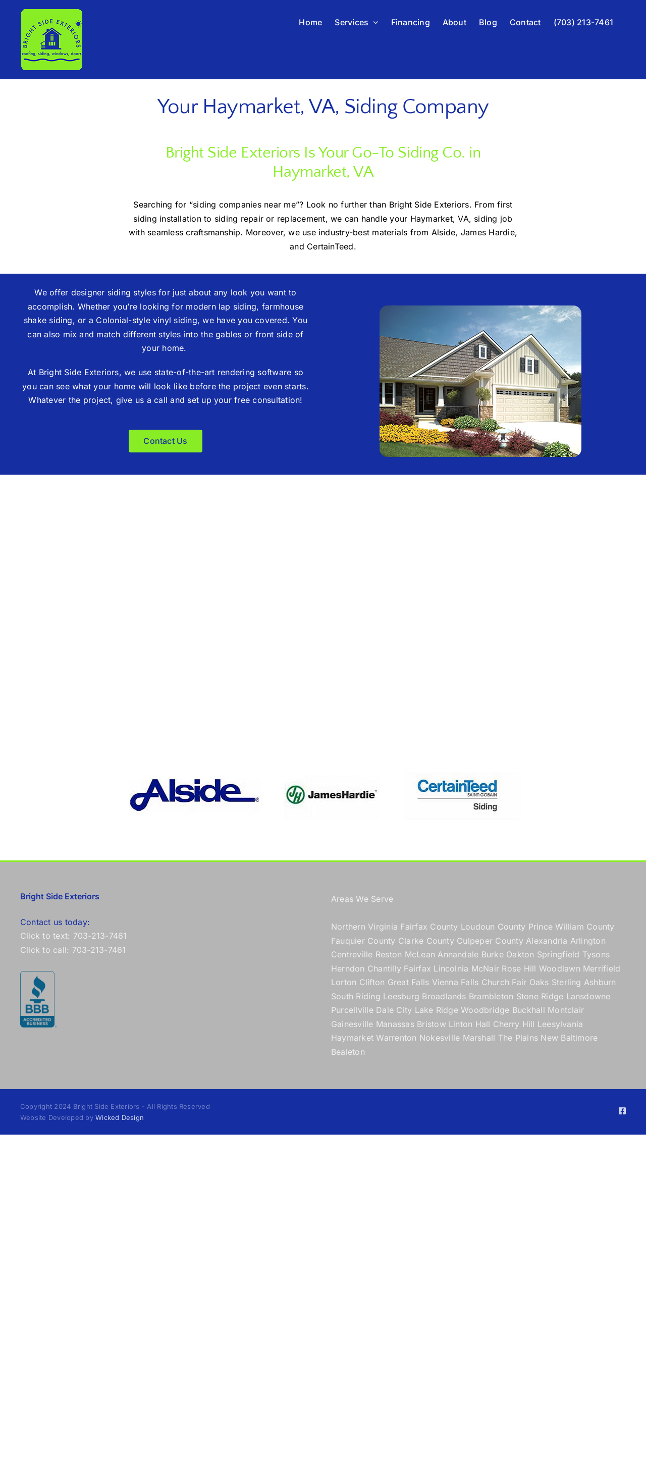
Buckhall (528, 1010)
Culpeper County (490, 941)
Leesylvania (560, 1024)
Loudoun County (493, 927)
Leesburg (401, 996)
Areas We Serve (362, 899)
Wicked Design (119, 1117)
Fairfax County (429, 927)
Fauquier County (364, 941)
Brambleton (491, 996)
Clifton (372, 982)
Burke (492, 954)
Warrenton (396, 1038)
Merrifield (601, 968)
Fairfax (417, 968)
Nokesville (439, 1038)
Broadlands (444, 996)
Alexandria (546, 941)
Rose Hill (519, 968)
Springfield (558, 954)
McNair (485, 968)
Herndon (348, 968)
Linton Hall (470, 1024)
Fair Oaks (530, 982)
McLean (420, 954)
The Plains (518, 1038)
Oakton (520, 954)
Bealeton (348, 1052)
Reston (388, 954)
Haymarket (352, 1038)
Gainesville (352, 1024)
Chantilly (384, 968)
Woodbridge (485, 1010)
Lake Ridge (436, 1010)
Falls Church (485, 982)
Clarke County (426, 941)
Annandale (458, 954)
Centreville (352, 954)
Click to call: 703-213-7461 (73, 950)
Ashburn (600, 982)
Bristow (431, 1024)
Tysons (596, 954)
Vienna (445, 982)
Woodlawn (559, 968)
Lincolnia (451, 968)
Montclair (566, 1010)
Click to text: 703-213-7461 (73, 936)
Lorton (343, 982)
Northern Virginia (364, 927)
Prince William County (571, 927)
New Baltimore (569, 1038)
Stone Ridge (540, 996)
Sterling (566, 982)
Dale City (394, 1010)
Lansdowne (588, 996)
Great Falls (408, 982)
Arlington (588, 941)
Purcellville (352, 1010)
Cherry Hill (514, 1024)
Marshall (479, 1038)
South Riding (356, 996)
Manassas (395, 1024)
